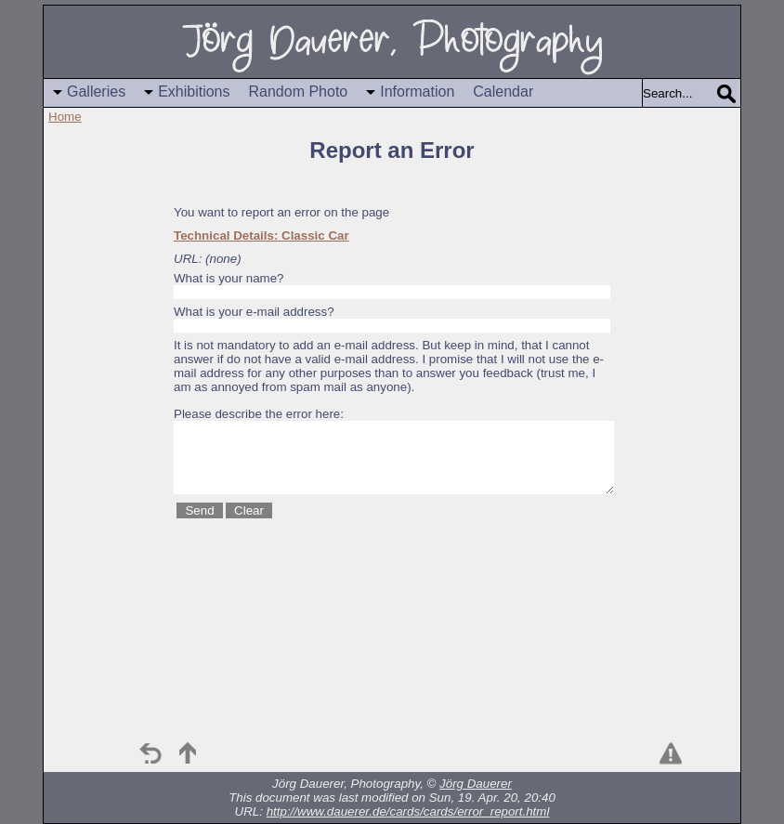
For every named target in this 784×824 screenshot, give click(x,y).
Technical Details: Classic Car (261, 235)
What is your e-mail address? (254, 312)
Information (417, 91)
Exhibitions (193, 91)
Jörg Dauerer (475, 784)
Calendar (503, 91)
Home (65, 117)
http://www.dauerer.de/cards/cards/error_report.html (408, 811)
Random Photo (298, 91)
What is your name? (229, 278)
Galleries (96, 91)
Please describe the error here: (259, 414)
